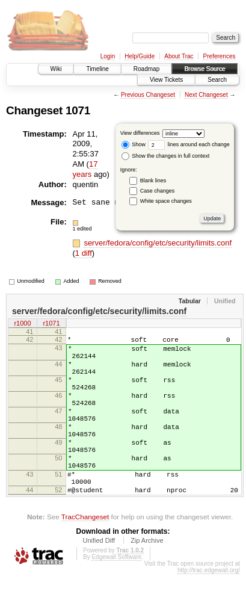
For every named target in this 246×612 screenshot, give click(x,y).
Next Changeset (206, 94)
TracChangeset (85, 554)
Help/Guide (140, 56)
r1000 (22, 323)
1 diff (83, 253)
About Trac (178, 56)
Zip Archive (147, 578)
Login (107, 56)
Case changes (157, 191)
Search (217, 79)
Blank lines (153, 181)
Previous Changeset (148, 94)
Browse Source (204, 69)
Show (133, 144)
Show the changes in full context (165, 156)
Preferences (219, 56)
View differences (140, 133)
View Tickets (166, 79)
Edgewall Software (116, 595)
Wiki (56, 69)
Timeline (97, 69)
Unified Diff (98, 578)
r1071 (51, 323)
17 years (85, 169)
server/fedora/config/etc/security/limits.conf (158, 242)
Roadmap (146, 69)
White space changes (166, 201)
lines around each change (189, 144)
